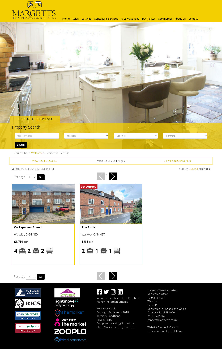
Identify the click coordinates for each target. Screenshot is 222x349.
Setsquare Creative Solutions (164, 331)
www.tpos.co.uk (106, 308)
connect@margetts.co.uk (162, 320)
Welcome (37, 153)
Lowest (193, 169)
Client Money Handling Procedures (117, 327)
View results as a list (44, 161)
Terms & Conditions (108, 316)
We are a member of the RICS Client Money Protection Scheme (118, 299)
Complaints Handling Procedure (115, 323)
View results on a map (177, 161)
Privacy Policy (104, 319)
